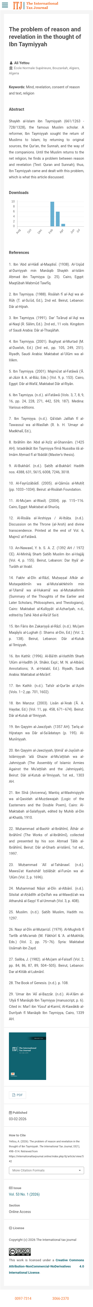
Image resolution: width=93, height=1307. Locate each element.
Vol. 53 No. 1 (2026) (24, 1194)
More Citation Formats (28, 1170)
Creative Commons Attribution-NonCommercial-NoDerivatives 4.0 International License (46, 1266)
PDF (19, 1095)
